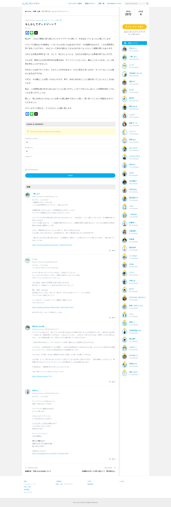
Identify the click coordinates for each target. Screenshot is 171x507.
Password (28, 147)
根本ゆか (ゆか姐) (38, 326)
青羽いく (132, 322)
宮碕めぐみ (133, 364)
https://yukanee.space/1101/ (42, 376)
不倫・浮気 (27, 487)
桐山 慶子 (132, 339)
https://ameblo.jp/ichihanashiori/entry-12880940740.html (52, 245)
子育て (89, 481)
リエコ (131, 272)
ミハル (34, 259)
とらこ (131, 314)
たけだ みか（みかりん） (137, 297)
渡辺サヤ (132, 81)
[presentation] (41, 162)
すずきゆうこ (133, 355)
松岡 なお (132, 139)
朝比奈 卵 (132, 247)
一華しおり (36, 194)
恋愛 (25, 481)
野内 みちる (133, 106)
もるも (131, 173)
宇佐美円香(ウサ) (135, 330)
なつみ (131, 90)
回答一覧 (101, 3)
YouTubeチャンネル (114, 3)
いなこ (131, 206)
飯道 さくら (133, 123)
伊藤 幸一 (132, 222)
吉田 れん (35, 390)
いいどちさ (133, 256)
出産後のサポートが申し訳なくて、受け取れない (98, 471)
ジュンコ (132, 131)
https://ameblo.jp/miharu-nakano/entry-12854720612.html (52, 307)
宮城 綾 (131, 239)
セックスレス (28, 492)
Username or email (31, 138)
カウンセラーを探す (75, 3)
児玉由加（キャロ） (136, 73)
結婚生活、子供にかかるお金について (38, 471)
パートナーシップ (29, 484)
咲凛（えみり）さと (136, 305)
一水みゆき (133, 214)
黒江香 (131, 98)
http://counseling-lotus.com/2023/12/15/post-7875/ (50, 453)
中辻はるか (133, 189)
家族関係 (90, 484)
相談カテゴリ (90, 3)
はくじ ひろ (133, 148)
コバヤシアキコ (134, 156)
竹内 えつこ (133, 48)
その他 (121, 481)
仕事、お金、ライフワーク (48, 20)
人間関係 (58, 481)
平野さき (132, 281)
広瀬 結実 (132, 231)
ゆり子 (131, 289)
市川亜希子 (133, 181)
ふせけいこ (133, 347)
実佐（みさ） (133, 372)
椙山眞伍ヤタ (133, 198)
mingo (131, 264)
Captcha (28, 156)
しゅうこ (132, 115)
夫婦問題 (26, 489)
